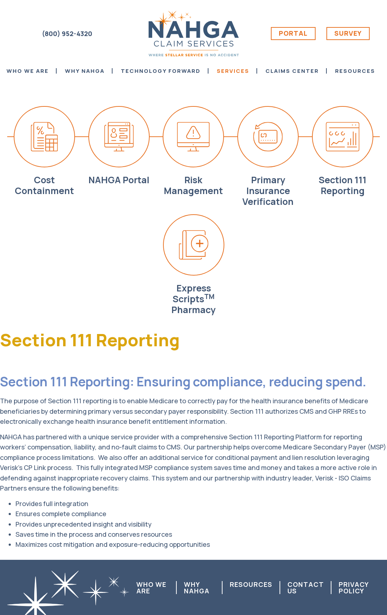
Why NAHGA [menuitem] (85, 71)
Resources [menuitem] (355, 71)
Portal (293, 33)
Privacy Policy (354, 587)
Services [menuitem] (233, 71)
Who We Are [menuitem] (27, 71)
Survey (348, 33)
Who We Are (151, 587)
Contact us (305, 587)
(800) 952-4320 (67, 33)
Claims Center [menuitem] (292, 71)
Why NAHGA (197, 587)
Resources (251, 584)
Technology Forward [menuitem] (161, 71)
